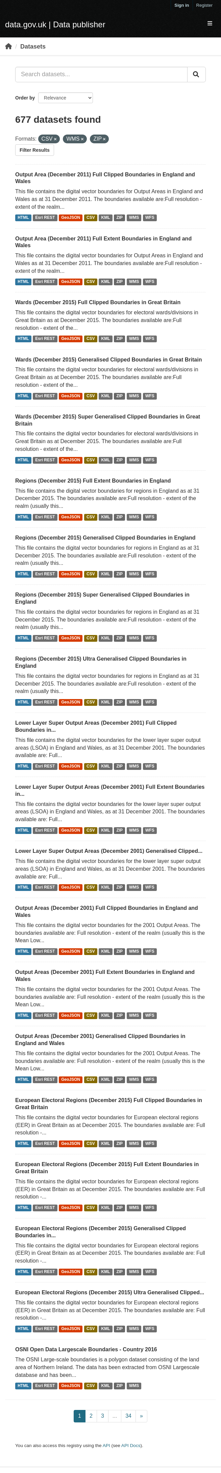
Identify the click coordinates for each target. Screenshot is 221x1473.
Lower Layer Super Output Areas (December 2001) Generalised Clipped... (108, 851)
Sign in (181, 5)
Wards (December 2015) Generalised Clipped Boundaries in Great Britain (108, 360)
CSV (91, 217)
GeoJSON (70, 217)
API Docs (131, 1445)
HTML (23, 217)
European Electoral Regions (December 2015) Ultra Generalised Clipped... (109, 1292)
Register (204, 5)
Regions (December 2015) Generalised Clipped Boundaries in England (105, 538)
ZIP (119, 217)
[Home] (8, 46)
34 (128, 1416)
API (106, 1445)
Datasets (33, 46)
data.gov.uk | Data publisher (55, 24)
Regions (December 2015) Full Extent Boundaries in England (93, 481)
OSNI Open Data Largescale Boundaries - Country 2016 (86, 1349)
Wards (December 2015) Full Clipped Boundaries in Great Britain (97, 302)
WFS (149, 217)
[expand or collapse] (210, 24)
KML (105, 217)
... (115, 1416)
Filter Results (35, 150)
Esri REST (45, 217)
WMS (134, 217)
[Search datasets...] (101, 74)
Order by (25, 97)
